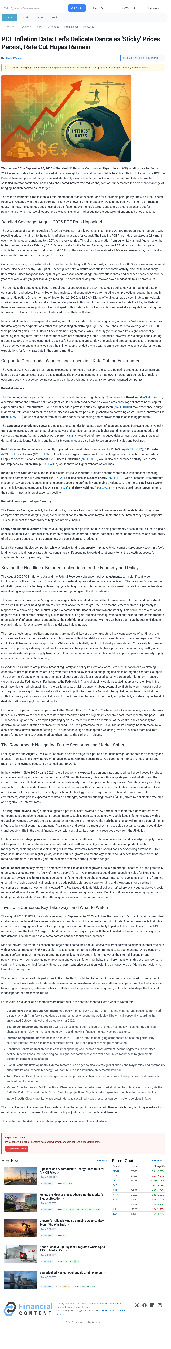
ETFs (40, 17)
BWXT (83, 1286)
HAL (64, 1183)
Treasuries (88, 26)
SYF (77, 1261)
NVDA (115, 1204)
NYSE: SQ (16, 417)
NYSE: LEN (41, 454)
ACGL (65, 1261)
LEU (88, 1286)
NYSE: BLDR (89, 459)
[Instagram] (160, 1309)
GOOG (116, 1190)
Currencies (53, 26)
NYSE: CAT (57, 477)
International (71, 26)
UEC (93, 1286)
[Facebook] (144, 1309)
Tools (55, 17)
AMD (115, 1180)
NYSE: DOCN (123, 407)
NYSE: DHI (9, 454)
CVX (65, 1236)
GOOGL (84, 1209)
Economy (66, 1286)
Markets (9, 17)
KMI (70, 1183)
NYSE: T (62, 487)
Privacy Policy (104, 1310)
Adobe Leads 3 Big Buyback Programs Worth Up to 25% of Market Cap (72, 1248)
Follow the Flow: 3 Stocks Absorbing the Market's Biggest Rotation (71, 1196)
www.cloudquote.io (111, 1303)
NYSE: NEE (116, 477)
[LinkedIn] (152, 1309)
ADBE (72, 1261)
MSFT (98, 1209)
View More (102, 1160)
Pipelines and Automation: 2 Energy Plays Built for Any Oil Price (72, 1170)
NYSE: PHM (134, 449)
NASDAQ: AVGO (151, 397)
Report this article (17, 1148)
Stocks (26, 17)
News (40, 26)
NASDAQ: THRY (106, 487)
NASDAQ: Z (50, 464)
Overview (26, 26)
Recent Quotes (100, 8)
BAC (115, 1185)
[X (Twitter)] (136, 1309)
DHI (78, 1209)
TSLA (115, 1213)
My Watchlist (128, 8)
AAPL (65, 1209)
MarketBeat (48, 1183)
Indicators (153, 8)
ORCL (115, 1209)
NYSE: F (71, 435)
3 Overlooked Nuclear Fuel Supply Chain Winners (72, 1272)
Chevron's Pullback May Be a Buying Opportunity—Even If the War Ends (72, 1222)
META (91, 1209)
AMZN (72, 1209)
